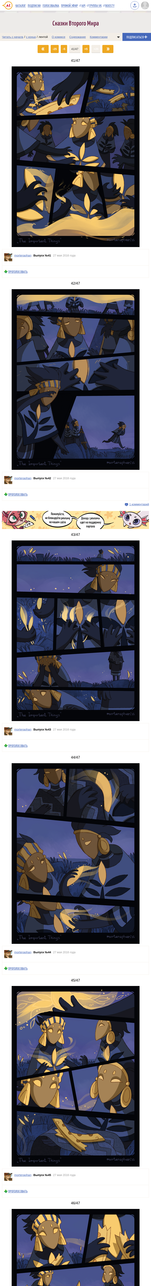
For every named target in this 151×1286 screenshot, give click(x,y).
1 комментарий (139, 504)
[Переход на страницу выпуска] (75, 156)
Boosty (109, 5)
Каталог (20, 5)
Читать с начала (12, 37)
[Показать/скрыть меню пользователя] (145, 5)
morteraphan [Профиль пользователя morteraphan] (22, 255)
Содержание (77, 37)
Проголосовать (18, 272)
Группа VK (95, 5)
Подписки (34, 5)
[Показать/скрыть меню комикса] (118, 37)
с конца (31, 37)
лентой (43, 37)
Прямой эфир (69, 5)
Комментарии (99, 37)
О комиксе (58, 37)
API (83, 5)
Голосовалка (51, 5)
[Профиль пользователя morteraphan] (8, 257)
